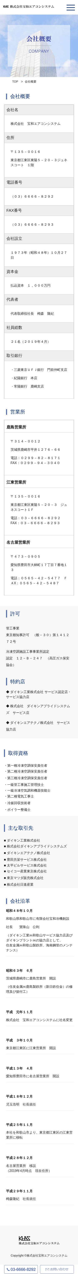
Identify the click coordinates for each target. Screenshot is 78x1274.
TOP (15, 81)
